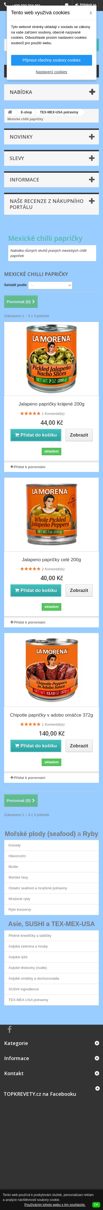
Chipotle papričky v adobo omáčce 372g (51, 715)
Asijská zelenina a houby (28, 946)
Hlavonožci (17, 856)
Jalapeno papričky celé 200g (51, 559)
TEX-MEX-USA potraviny (28, 1000)
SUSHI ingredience (24, 989)
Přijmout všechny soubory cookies (52, 60)
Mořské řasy (18, 877)
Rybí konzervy (20, 909)
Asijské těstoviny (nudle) (28, 968)
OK (96, 1205)
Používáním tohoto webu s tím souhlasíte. (55, 1205)
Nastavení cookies (51, 72)
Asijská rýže (18, 957)
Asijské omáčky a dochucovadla (34, 978)
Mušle (13, 867)
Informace (24, 179)
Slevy (17, 158)
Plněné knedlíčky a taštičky (30, 936)
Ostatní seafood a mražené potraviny (38, 888)
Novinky (21, 136)
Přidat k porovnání (29, 467)
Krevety (15, 845)
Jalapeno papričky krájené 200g (51, 404)
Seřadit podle (15, 285)
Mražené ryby (19, 899)
